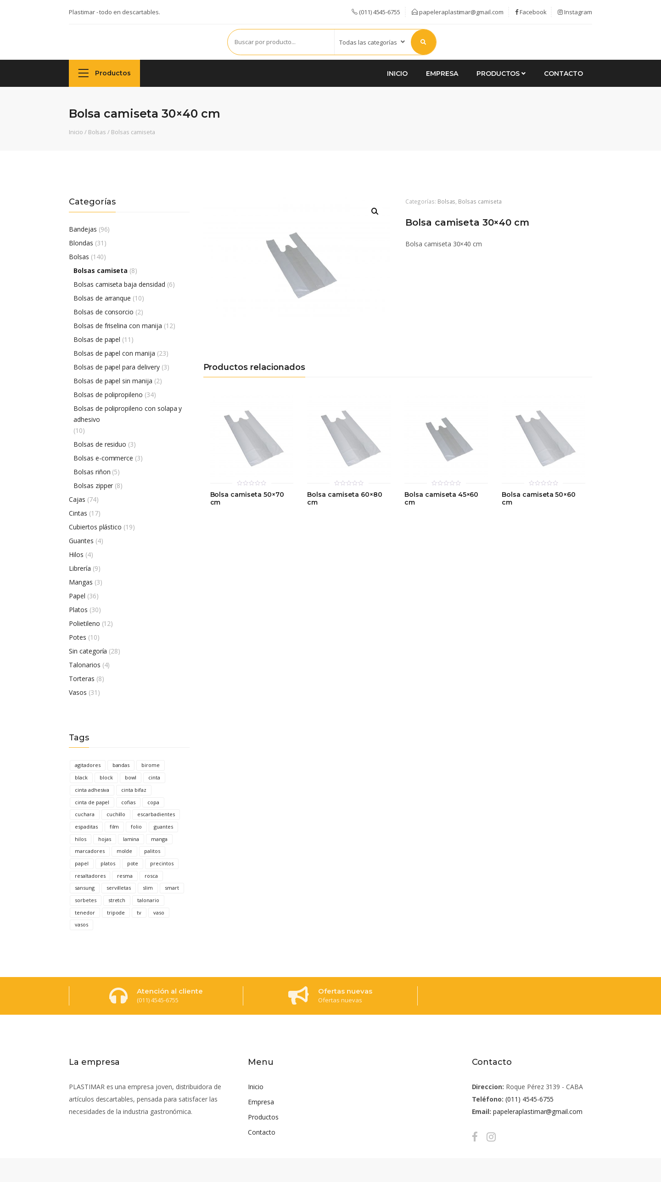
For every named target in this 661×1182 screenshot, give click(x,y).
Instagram (575, 12)
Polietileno (84, 623)
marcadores (90, 850)
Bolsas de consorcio (103, 311)
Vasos (78, 692)
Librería (80, 568)
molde (125, 850)
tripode (116, 912)
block (106, 777)
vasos (81, 924)
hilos (80, 838)
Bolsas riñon (91, 471)
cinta (154, 777)
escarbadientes (155, 814)
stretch (117, 900)
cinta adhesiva (92, 789)
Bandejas (83, 229)
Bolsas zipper (93, 485)
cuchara (85, 814)
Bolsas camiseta (133, 132)
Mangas (81, 582)
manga (159, 838)
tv (139, 912)
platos (108, 863)
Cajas (77, 499)
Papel (77, 595)
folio (136, 826)
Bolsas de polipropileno (108, 394)
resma (125, 875)
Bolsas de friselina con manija (117, 325)
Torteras (82, 678)
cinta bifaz (133, 789)
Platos (78, 609)
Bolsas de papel (96, 339)
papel (82, 863)
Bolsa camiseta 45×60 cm (441, 499)
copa (153, 802)
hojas (104, 838)
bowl (131, 777)
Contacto (563, 73)
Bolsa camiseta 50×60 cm (539, 499)
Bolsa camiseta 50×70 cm (247, 499)
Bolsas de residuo (99, 444)
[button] (375, 211)
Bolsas (97, 132)
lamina (131, 838)
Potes (77, 637)
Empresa (442, 73)
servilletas (118, 887)
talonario (148, 900)
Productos (104, 73)
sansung (85, 887)
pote (133, 863)
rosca (151, 875)
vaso (158, 912)
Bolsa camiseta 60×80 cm (344, 499)
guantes (163, 826)
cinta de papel (92, 802)
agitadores (88, 764)
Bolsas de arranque (102, 298)
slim (148, 887)
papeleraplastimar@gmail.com (458, 12)
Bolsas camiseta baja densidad (119, 284)
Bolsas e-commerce (103, 458)
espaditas (86, 826)
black (81, 777)
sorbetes (85, 900)
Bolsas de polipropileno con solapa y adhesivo (127, 414)
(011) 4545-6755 (529, 1099)
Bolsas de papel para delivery (116, 367)
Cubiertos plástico (95, 527)
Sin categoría (88, 651)
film (114, 826)
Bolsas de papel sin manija (112, 380)
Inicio (397, 73)
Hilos (76, 554)
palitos (152, 850)
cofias (128, 802)
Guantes (81, 540)
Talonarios (85, 664)
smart (172, 887)
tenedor (85, 912)
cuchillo (116, 814)
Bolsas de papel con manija (114, 353)
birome (150, 764)
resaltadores (90, 875)
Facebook (531, 12)
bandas (121, 764)
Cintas (78, 513)
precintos (162, 863)
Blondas (81, 243)
